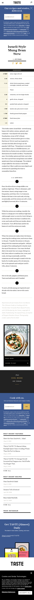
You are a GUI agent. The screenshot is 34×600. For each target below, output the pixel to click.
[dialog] (17, 585)
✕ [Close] (31, 573)
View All (7, 471)
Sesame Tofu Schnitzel (11, 489)
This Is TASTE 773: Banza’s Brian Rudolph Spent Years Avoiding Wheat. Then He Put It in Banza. (16, 448)
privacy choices (21, 588)
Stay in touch (6, 535)
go (27, 16)
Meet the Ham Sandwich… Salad (14, 438)
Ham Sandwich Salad (10, 481)
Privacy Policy (28, 586)
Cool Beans (17, 378)
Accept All (25, 593)
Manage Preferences (8, 592)
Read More (9, 358)
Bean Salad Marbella (10, 497)
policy (25, 33)
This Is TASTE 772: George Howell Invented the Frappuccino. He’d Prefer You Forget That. (16, 461)
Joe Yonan (18, 59)
